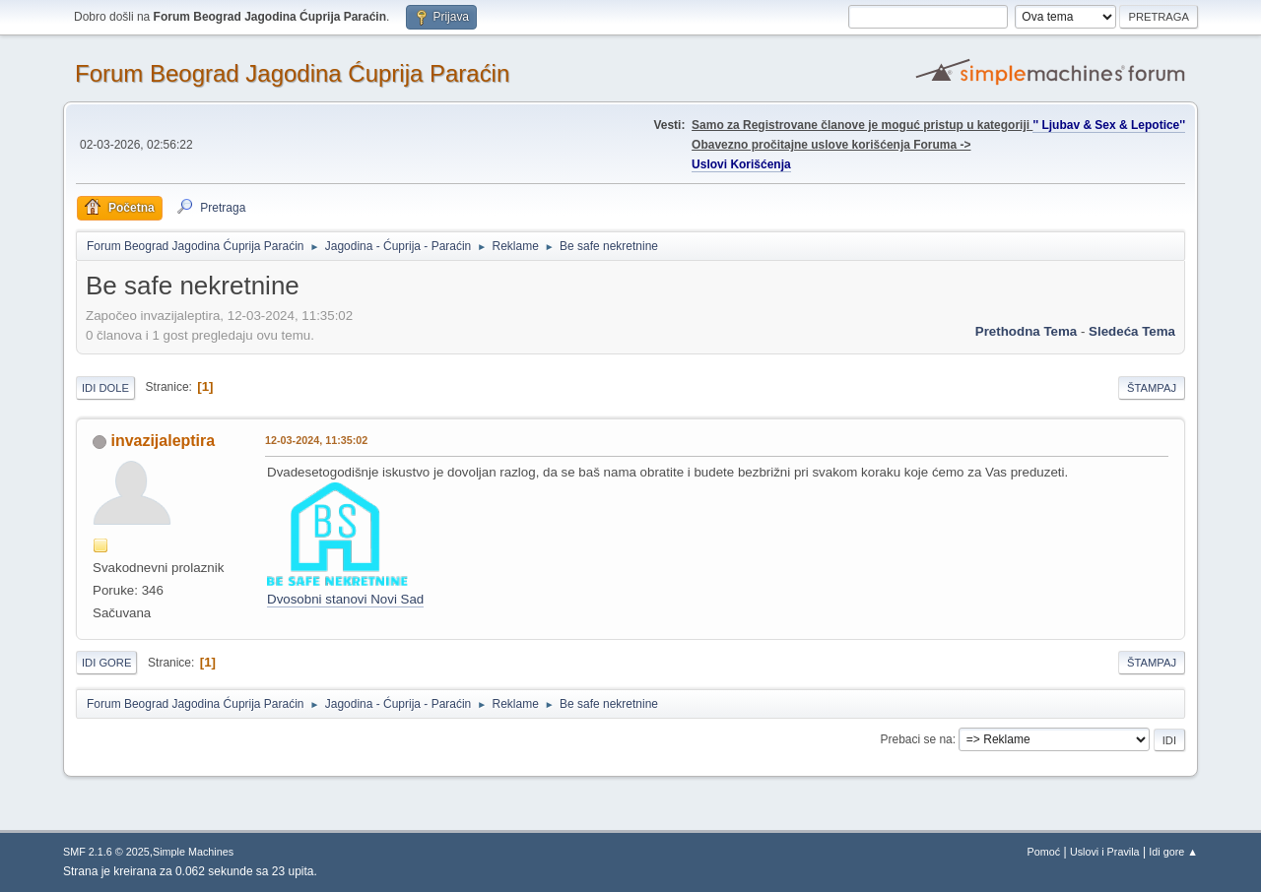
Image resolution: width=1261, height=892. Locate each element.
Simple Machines (193, 852)
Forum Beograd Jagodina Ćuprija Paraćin (292, 73)
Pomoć (1044, 852)
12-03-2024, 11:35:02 (316, 440)
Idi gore (106, 663)
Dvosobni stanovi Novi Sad (345, 599)
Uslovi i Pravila (1105, 852)
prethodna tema (1026, 331)
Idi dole (105, 388)
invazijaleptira (162, 440)
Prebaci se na (917, 739)
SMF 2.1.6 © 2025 (106, 852)
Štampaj (1151, 388)
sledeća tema (1132, 331)
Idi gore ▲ (1173, 852)
